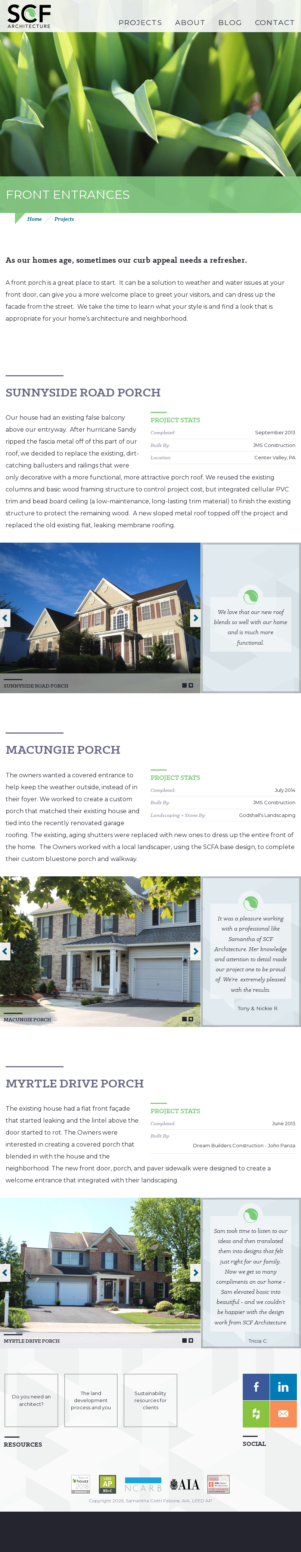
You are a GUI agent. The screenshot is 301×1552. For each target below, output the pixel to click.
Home (34, 219)
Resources (23, 1444)
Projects (64, 219)
